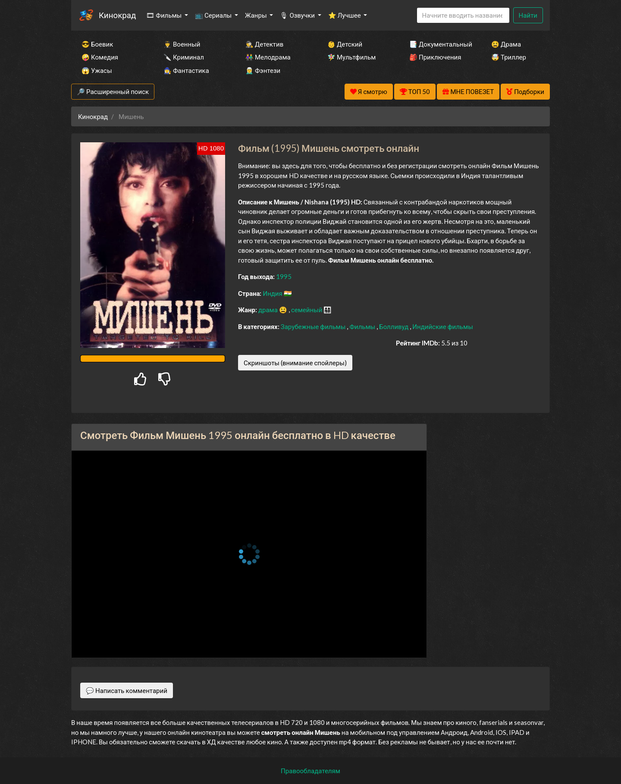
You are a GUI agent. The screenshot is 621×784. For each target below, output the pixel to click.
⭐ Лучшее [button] (345, 15)
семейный (307, 310)
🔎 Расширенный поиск (113, 91)
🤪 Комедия (100, 57)
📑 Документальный (438, 44)
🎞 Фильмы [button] (164, 15)
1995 (284, 276)
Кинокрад (117, 15)
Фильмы (362, 326)
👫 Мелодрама (268, 57)
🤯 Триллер (508, 57)
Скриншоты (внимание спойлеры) (295, 363)
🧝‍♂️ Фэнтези (262, 70)
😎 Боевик (97, 44)
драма (268, 310)
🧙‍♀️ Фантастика (186, 70)
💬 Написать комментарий (126, 690)
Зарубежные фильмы (314, 326)
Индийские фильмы (442, 326)
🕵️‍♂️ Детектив (264, 44)
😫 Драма (506, 44)
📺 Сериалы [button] (214, 15)
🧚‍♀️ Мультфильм (351, 57)
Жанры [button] (256, 15)
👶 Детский (344, 44)
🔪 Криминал (183, 57)
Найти (528, 15)
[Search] (463, 15)
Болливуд (394, 326)
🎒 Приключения (435, 57)
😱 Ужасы (97, 70)
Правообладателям (310, 771)
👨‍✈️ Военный (181, 44)
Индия (273, 293)
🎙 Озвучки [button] (298, 15)
